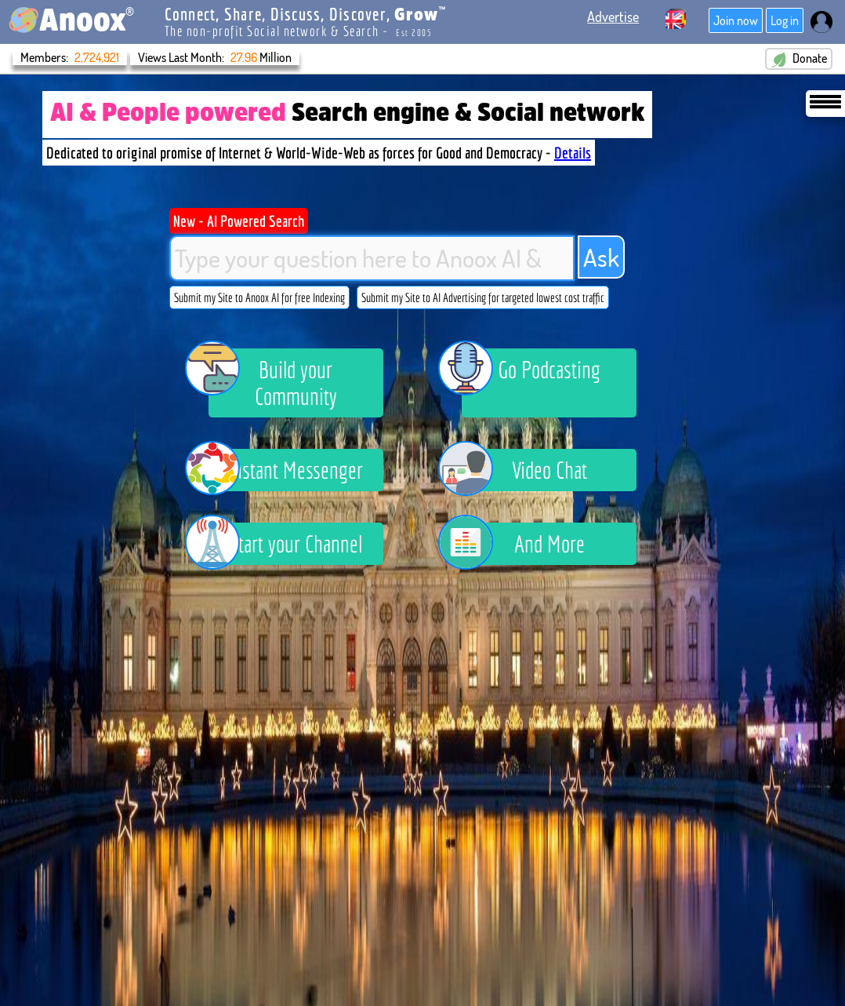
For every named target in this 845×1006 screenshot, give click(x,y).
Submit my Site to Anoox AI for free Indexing (259, 297)
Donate (799, 58)
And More (523, 544)
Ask (601, 257)
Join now (735, 20)
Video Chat (524, 470)
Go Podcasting (531, 371)
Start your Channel (286, 544)
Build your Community (273, 379)
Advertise (613, 16)
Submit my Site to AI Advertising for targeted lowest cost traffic (482, 297)
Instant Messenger (286, 470)
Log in (785, 20)
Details (572, 153)
